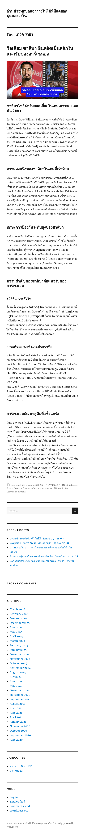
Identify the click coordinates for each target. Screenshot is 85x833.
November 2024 (20, 658)
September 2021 (20, 699)
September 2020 (20, 735)
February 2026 (19, 613)
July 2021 (15, 708)
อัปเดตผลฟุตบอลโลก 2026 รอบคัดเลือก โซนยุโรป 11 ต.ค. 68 (44, 556)
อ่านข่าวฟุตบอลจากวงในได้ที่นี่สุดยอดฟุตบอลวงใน (29, 823)
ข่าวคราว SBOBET (21, 766)
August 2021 (17, 703)
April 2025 (16, 636)
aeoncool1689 (18, 485)
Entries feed (17, 801)
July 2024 (16, 676)
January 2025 (18, 649)
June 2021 (16, 712)
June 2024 (16, 681)
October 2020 (18, 730)
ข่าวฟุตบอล (53, 485)
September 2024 (20, 667)
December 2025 (20, 622)
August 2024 (18, 672)
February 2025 (19, 645)
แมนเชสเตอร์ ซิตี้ (49, 488)
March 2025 (17, 640)
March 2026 (17, 609)
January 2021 (18, 721)
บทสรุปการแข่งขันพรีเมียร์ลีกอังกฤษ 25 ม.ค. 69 (37, 538)
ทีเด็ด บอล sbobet (69, 485)
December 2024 (20, 654)
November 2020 (20, 726)
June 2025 (16, 627)
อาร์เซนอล (25, 488)
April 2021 (16, 717)
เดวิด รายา (36, 488)
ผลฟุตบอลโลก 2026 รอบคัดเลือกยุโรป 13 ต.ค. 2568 (39, 543)
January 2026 (18, 618)
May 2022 (16, 685)
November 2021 (20, 694)
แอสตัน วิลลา (63, 488)
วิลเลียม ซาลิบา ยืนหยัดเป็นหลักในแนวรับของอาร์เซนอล (40, 51)
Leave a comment (16, 491)
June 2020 (16, 739)
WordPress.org (19, 810)
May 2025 (16, 631)
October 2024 (18, 663)
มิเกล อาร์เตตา (13, 488)
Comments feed (20, 806)
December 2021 (19, 690)
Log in (14, 797)
